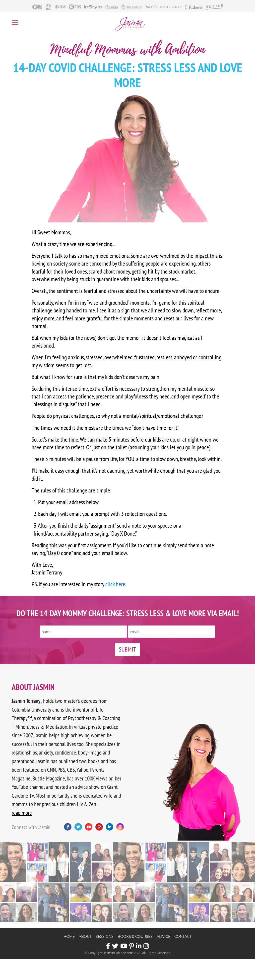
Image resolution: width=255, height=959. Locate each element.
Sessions (105, 936)
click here (115, 584)
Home (69, 936)
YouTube (88, 827)
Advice (163, 936)
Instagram (120, 827)
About (85, 936)
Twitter (78, 827)
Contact (182, 936)
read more (22, 812)
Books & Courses (135, 936)
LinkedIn (109, 827)
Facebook (67, 827)
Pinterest (99, 827)
